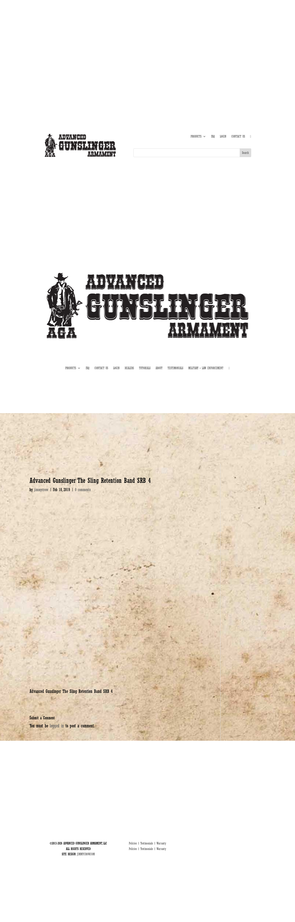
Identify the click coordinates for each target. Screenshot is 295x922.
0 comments (83, 489)
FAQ (213, 136)
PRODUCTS (196, 136)
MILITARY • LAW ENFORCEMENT (205, 368)
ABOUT (201, 44)
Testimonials (146, 843)
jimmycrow (41, 489)
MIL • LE (246, 44)
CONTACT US (238, 136)
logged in (57, 726)
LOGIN (223, 136)
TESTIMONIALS (175, 368)
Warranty (161, 843)
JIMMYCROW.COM (86, 854)
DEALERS (231, 44)
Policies (133, 843)
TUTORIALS (216, 44)
